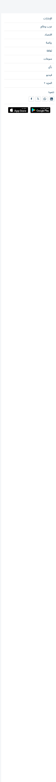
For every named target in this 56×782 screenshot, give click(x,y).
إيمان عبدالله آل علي (42, 357)
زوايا (48, 26)
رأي (52, 26)
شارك (10, 54)
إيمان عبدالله (36, 66)
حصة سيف (36, 563)
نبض (42, 26)
